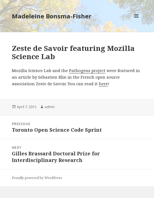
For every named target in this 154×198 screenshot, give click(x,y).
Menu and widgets (136, 21)
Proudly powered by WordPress (37, 177)
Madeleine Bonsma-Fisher (51, 16)
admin (50, 107)
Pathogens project (87, 70)
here (103, 83)
